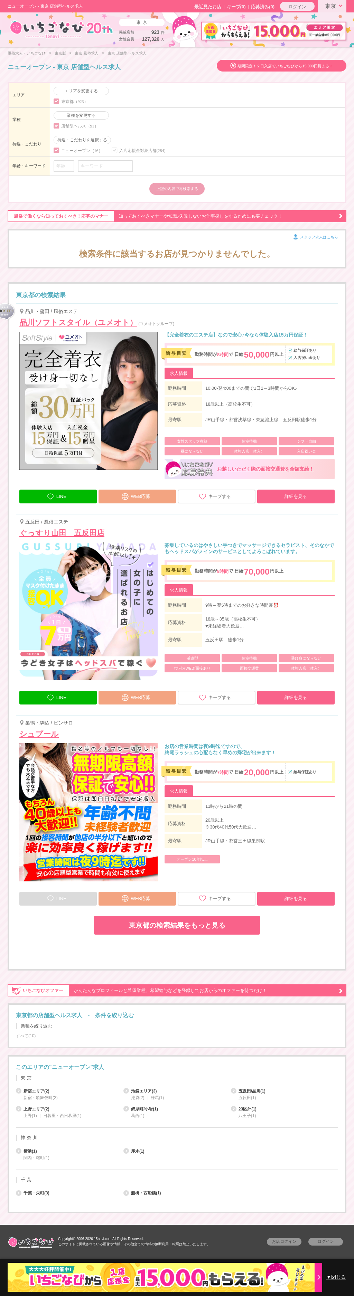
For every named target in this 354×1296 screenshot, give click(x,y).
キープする (215, 496)
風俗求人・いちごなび (27, 53)
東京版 (60, 53)
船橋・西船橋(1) (142, 1193)
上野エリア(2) (32, 1109)
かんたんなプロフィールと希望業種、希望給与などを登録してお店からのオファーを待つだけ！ (175, 990)
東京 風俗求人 (87, 53)
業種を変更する (81, 115)
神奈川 (30, 1137)
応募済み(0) (262, 6)
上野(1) (30, 1115)
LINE (56, 496)
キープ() (236, 6)
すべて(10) (26, 1035)
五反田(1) (247, 1097)
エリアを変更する (81, 90)
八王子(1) (247, 1115)
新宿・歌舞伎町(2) (41, 1097)
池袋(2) (138, 1097)
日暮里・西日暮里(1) (62, 1115)
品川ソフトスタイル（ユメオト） (78, 322)
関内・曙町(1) (36, 1157)
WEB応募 (135, 496)
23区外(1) (244, 1109)
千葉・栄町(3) (32, 1193)
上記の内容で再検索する (177, 189)
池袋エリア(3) (140, 1091)
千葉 (27, 1179)
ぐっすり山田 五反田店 (61, 533)
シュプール (39, 734)
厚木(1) (134, 1151)
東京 (335, 5)
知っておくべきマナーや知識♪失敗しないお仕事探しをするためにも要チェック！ (175, 216)
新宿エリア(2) (32, 1091)
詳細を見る (296, 496)
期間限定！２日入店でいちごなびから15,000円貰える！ (285, 66)
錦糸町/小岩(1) (140, 1109)
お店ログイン (284, 1241)
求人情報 (179, 373)
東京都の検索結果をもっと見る (177, 925)
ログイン (297, 6)
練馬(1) (157, 1097)
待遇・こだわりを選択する (82, 140)
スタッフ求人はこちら (315, 237)
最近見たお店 (207, 6)
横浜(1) (26, 1151)
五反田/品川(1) (248, 1091)
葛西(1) (138, 1115)
